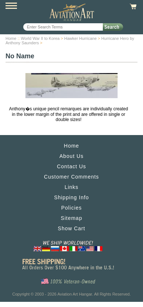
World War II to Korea (40, 38)
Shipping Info (71, 197)
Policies (71, 208)
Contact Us (71, 166)
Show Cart (71, 228)
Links (71, 187)
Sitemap (71, 218)
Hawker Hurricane (80, 38)
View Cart (132, 7)
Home (11, 38)
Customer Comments (71, 177)
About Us (71, 156)
